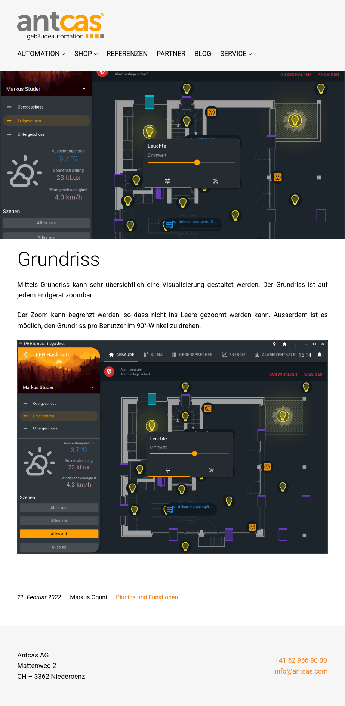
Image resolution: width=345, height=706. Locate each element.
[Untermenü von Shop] (96, 54)
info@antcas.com (301, 671)
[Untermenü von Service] (250, 54)
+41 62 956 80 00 (301, 660)
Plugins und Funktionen (147, 597)
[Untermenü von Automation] (63, 54)
